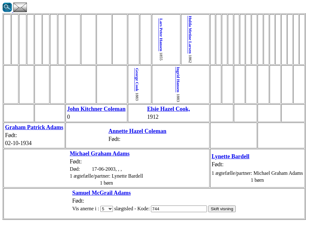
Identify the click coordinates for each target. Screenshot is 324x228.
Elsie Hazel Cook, (156, 109)
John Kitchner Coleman (96, 109)
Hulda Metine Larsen (175, 35)
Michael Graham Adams (87, 153)
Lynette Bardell (205, 156)
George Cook (137, 79)
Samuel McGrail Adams (88, 193)
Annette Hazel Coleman (125, 131)
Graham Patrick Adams (34, 127)
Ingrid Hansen (165, 79)
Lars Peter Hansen (156, 34)
